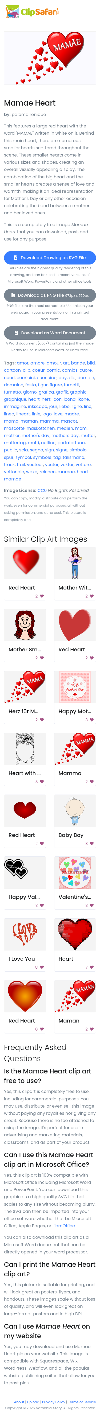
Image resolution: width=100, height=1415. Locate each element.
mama (11, 421)
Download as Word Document (50, 333)
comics (69, 370)
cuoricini (26, 378)
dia (72, 378)
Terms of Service (82, 1402)
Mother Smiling (29, 649)
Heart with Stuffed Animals (44, 773)
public (10, 450)
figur (43, 385)
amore (37, 363)
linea (9, 414)
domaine (13, 385)
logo (47, 414)
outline (48, 443)
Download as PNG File (50, 295)
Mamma (70, 773)
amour (54, 363)
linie (36, 414)
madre (72, 414)
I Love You (22, 959)
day (63, 378)
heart (34, 399)
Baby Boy (71, 835)
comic (53, 370)
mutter (88, 435)
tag (57, 457)
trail (21, 465)
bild (91, 363)
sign (49, 450)
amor (23, 363)
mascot (69, 421)
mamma (49, 421)
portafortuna (71, 443)
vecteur (35, 465)
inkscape (37, 406)
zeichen (47, 472)
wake (31, 472)
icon (57, 399)
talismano (73, 457)
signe (61, 450)
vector (52, 465)
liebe (64, 406)
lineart (23, 414)
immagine (15, 406)
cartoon (12, 370)
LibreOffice (64, 1226)
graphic (78, 392)
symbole (42, 457)
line (87, 406)
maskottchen (41, 428)
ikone (83, 399)
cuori (9, 378)
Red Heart (22, 587)
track (9, 465)
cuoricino (47, 378)
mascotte (14, 428)
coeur (38, 370)
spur (8, 457)
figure (56, 385)
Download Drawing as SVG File (50, 258)
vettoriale (14, 472)
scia (23, 450)
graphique (15, 399)
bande (78, 363)
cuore (85, 370)
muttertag (15, 443)
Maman (69, 1020)
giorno (30, 392)
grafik (62, 392)
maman (29, 421)
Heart (66, 959)
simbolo (78, 450)
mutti (33, 443)
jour (53, 406)
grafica (46, 392)
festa (30, 385)
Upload (33, 1402)
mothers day (65, 435)
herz (46, 399)
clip (26, 370)
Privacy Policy (53, 1402)
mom (81, 428)
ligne (76, 406)
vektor (67, 465)
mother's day (35, 435)
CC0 (42, 490)
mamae (66, 472)
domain (86, 378)
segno (36, 450)
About (19, 1402)
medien (65, 428)
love (58, 414)
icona (70, 399)
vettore (83, 465)
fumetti (71, 385)
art (66, 363)
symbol (23, 457)
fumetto (12, 392)
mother (12, 435)
